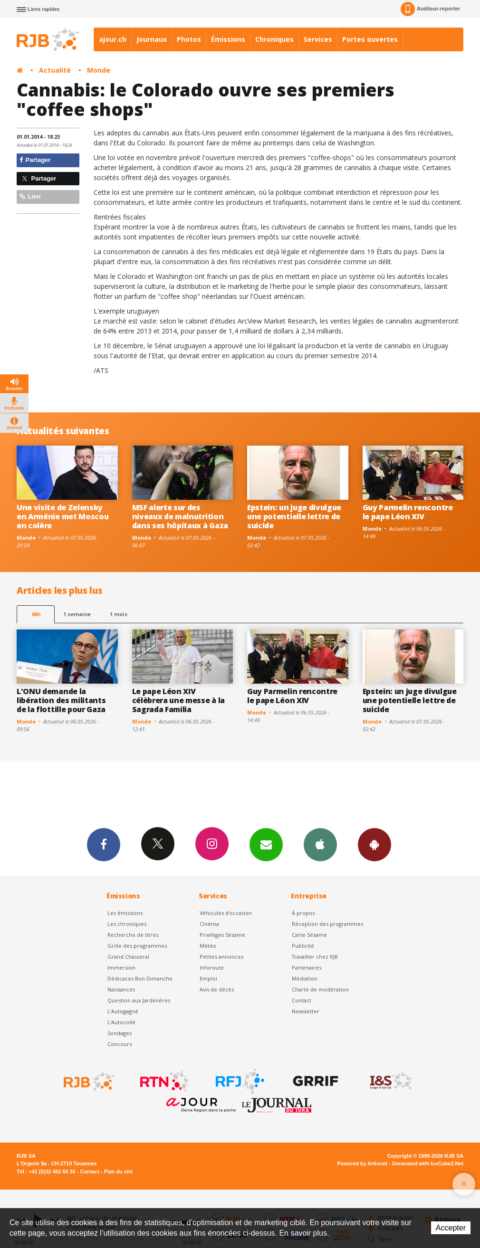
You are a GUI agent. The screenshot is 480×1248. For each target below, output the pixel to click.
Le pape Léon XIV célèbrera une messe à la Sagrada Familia (178, 700)
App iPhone (320, 844)
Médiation (304, 978)
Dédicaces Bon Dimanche (140, 978)
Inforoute (212, 967)
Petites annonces (221, 956)
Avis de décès (217, 989)
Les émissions (125, 913)
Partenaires (306, 967)
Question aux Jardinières (138, 1000)
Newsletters (266, 844)
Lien (29, 196)
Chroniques (274, 39)
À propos (303, 913)
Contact (301, 1000)
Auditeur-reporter (430, 9)
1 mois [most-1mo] (118, 614)
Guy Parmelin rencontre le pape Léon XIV (408, 512)
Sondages (119, 1033)
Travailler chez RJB (315, 956)
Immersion (121, 967)
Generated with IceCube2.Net (427, 1163)
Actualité (55, 70)
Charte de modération (320, 989)
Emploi (208, 978)
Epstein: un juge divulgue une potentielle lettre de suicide (294, 516)
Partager (34, 159)
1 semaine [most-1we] (77, 614)
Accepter (451, 1228)
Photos (189, 39)
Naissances (121, 989)
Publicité (303, 946)
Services (318, 39)
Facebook (103, 844)
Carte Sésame (309, 935)
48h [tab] (35, 614)
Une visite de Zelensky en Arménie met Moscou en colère (62, 516)
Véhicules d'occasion (226, 913)
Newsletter (305, 1011)
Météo (208, 946)
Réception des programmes (327, 924)
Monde (98, 70)
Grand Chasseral (128, 956)
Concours (119, 1044)
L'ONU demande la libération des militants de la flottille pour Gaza (61, 700)
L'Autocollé (121, 1022)
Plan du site (118, 1171)
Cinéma (209, 924)
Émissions (228, 39)
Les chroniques (126, 924)
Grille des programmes (137, 946)
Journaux (151, 39)
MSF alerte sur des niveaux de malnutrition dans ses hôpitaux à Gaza (180, 516)
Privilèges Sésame (222, 935)
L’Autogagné (122, 1011)
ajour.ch (112, 39)
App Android (374, 844)
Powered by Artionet (362, 1163)
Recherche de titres (132, 935)
